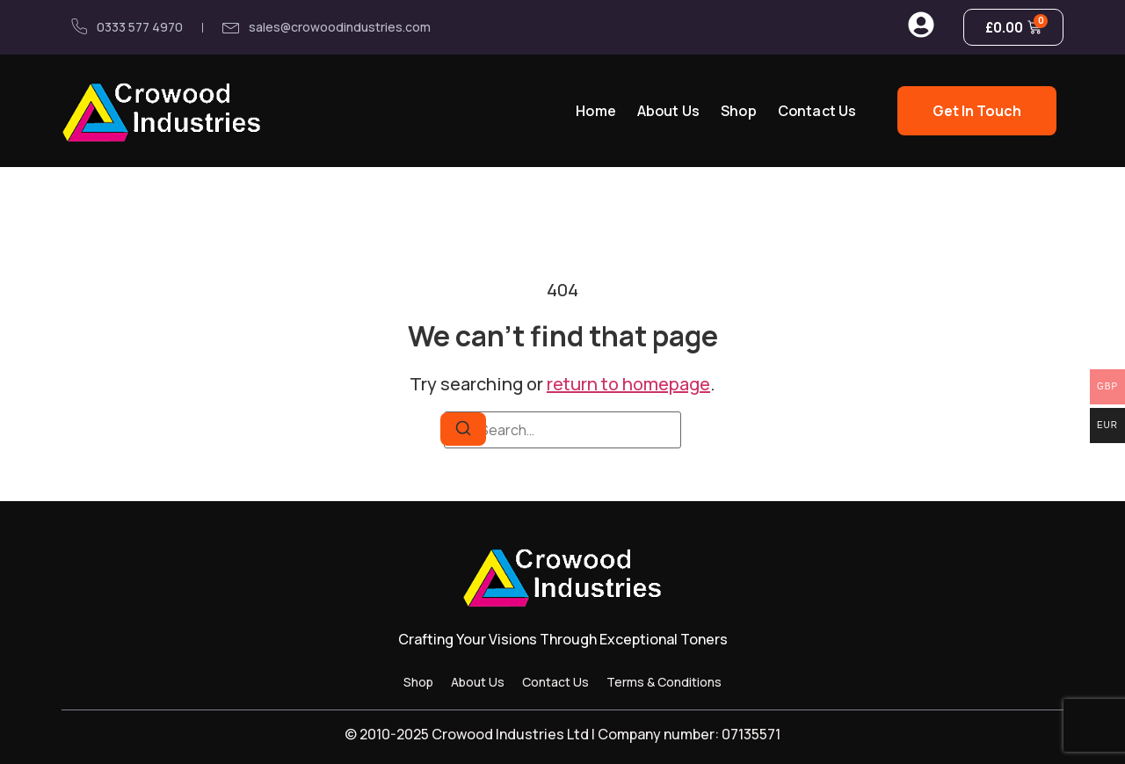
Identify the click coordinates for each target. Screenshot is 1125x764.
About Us (668, 110)
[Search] (463, 429)
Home (596, 110)
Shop (739, 110)
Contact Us (817, 110)
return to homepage (628, 384)
